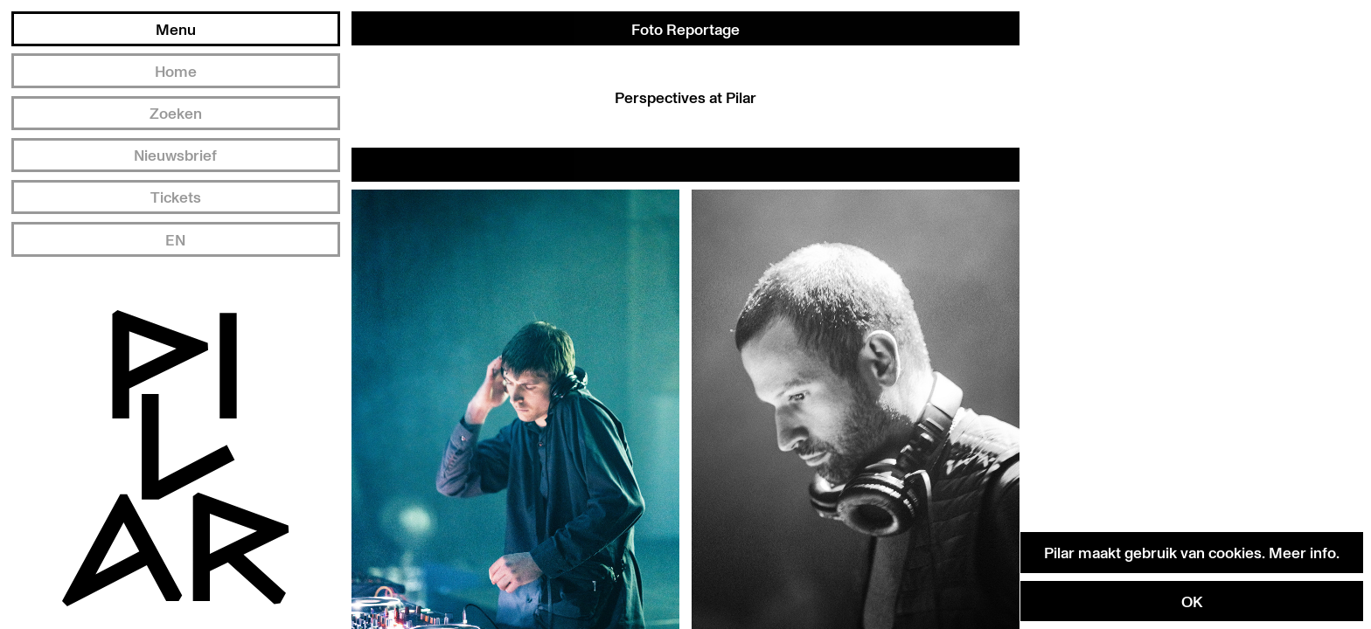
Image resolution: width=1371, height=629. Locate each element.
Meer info (1302, 552)
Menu (176, 28)
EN (175, 239)
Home (176, 70)
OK (1191, 601)
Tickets (175, 196)
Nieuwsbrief (175, 154)
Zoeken (176, 112)
